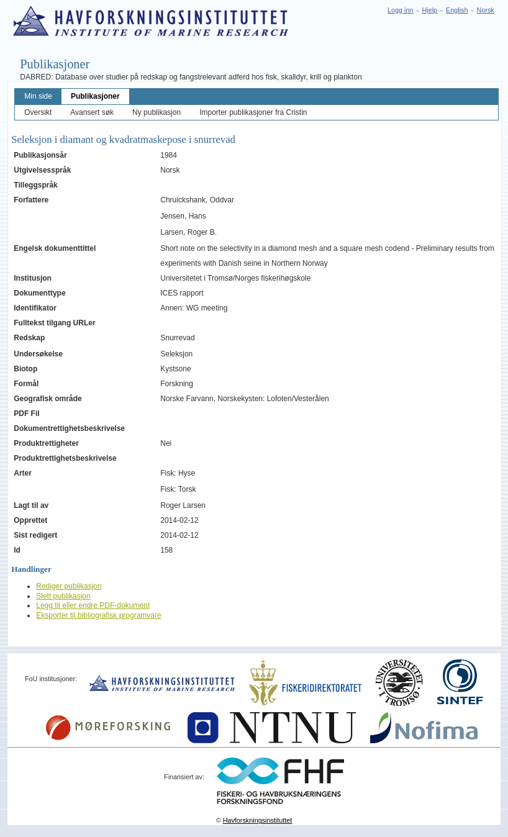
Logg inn (400, 10)
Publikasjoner (95, 96)
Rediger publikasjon (68, 586)
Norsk (485, 10)
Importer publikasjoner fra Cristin (253, 112)
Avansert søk (92, 112)
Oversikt (38, 112)
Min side (38, 96)
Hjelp (429, 10)
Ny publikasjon (156, 112)
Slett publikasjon (63, 596)
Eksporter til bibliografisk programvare (98, 615)
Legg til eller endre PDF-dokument (93, 605)
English (457, 10)
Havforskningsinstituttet (258, 820)
